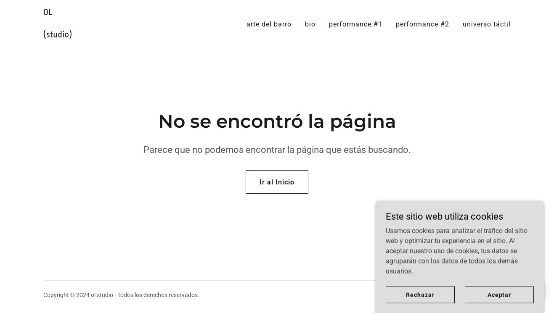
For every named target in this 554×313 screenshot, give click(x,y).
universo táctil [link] (487, 24)
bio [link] (310, 24)
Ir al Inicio (277, 182)
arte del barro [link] (269, 24)
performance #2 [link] (422, 24)
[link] (125, 35)
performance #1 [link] (355, 24)
